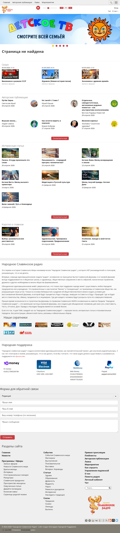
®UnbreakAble (25, 530)
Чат (109, 11)
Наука (48, 487)
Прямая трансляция (95, 453)
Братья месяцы (10, 469)
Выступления (51, 461)
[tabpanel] (60, 29)
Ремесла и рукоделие (54, 489)
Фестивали (50, 458)
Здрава (48, 475)
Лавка (37, 2)
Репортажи (8, 478)
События (47, 453)
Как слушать (91, 468)
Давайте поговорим (12, 489)
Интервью (8, 472)
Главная (6, 2)
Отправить (7, 437)
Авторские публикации (22, 2)
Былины (49, 509)
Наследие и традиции (55, 495)
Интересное (50, 492)
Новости (6, 456)
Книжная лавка (10, 492)
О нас (87, 474)
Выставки (49, 466)
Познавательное (52, 464)
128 (62, 7)
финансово (20, 356)
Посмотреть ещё (60, 138)
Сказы (46, 498)
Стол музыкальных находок (16, 475)
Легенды (49, 507)
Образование (51, 478)
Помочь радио (92, 477)
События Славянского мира (57, 455)
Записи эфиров (10, 464)
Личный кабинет (94, 480)
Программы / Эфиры (12, 461)
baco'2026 (6, 530)
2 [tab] (56, 46)
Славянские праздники (14, 481)
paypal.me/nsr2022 (109, 374)
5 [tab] (67, 46)
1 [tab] (53, 46)
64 (66, 7)
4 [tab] (63, 46)
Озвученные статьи (12, 486)
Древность (50, 481)
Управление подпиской (97, 471)
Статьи (47, 473)
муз (70, 7)
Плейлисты (90, 456)
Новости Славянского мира (16, 467)
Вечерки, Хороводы (54, 469)
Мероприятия (48, 2)
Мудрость (49, 484)
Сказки (48, 504)
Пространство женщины (15, 483)
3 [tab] (60, 46)
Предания (49, 501)
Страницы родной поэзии (15, 494)
